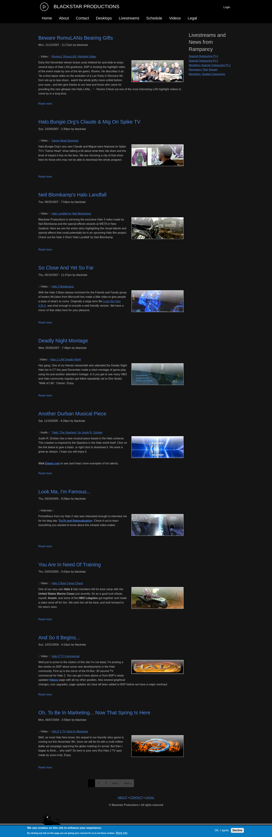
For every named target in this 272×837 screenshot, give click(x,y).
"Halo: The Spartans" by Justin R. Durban (77, 432)
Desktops (104, 18)
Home (47, 18)
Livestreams (129, 18)
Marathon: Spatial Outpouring (207, 74)
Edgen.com (52, 463)
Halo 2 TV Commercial (65, 656)
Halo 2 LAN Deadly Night (65, 359)
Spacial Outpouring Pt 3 (203, 60)
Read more (45, 103)
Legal (192, 18)
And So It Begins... (59, 637)
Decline (237, 830)
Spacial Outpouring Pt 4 (203, 56)
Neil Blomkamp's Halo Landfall (72, 195)
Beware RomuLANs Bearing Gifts (75, 38)
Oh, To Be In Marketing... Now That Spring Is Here (94, 712)
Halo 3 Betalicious (63, 286)
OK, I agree (222, 830)
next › (115, 783)
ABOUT (122, 797)
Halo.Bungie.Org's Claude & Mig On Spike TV (89, 122)
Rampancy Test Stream (203, 69)
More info (122, 832)
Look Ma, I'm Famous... (64, 491)
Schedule (154, 18)
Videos (175, 18)
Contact (82, 18)
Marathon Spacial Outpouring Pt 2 (210, 65)
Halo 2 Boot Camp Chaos (67, 583)
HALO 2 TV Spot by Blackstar (70, 731)
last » (128, 783)
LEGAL (149, 797)
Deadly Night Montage (63, 340)
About (64, 18)
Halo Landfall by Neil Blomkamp (71, 213)
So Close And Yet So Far (66, 267)
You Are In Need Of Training (69, 564)
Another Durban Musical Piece (72, 413)
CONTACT (136, 797)
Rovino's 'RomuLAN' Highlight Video (74, 56)
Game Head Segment (65, 140)
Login (226, 7)
